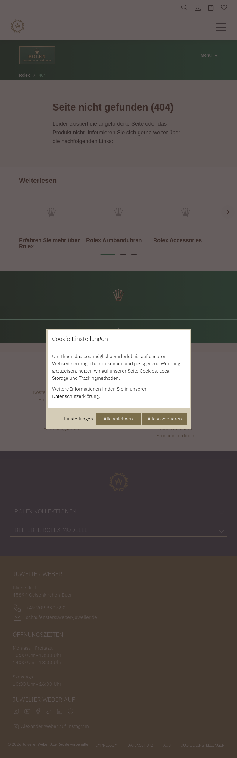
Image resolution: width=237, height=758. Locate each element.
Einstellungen (78, 419)
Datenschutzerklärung (75, 396)
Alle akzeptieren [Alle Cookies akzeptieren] (165, 419)
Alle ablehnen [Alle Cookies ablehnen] (118, 419)
